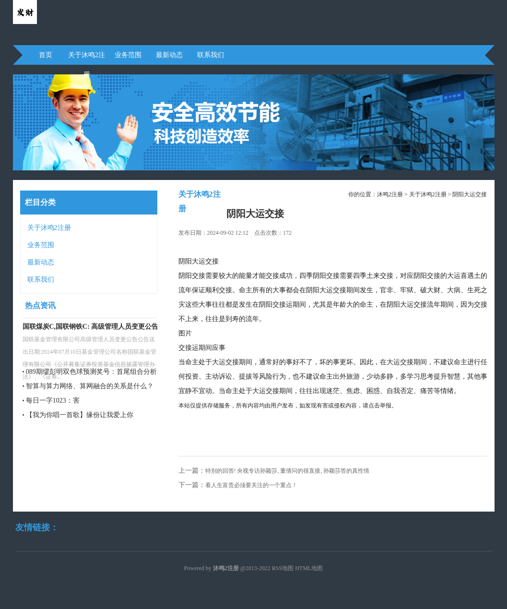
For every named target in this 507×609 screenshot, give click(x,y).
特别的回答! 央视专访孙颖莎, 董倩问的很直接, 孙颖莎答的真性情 (287, 470)
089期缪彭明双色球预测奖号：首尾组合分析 (91, 371)
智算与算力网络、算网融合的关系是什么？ (89, 386)
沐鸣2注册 (390, 194)
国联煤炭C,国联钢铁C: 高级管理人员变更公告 (91, 326)
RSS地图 (283, 568)
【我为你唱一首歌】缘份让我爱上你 (79, 414)
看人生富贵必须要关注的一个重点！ (251, 485)
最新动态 (169, 55)
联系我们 (210, 55)
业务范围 (128, 55)
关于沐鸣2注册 (86, 58)
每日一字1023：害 (53, 400)
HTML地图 (309, 568)
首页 (45, 55)
